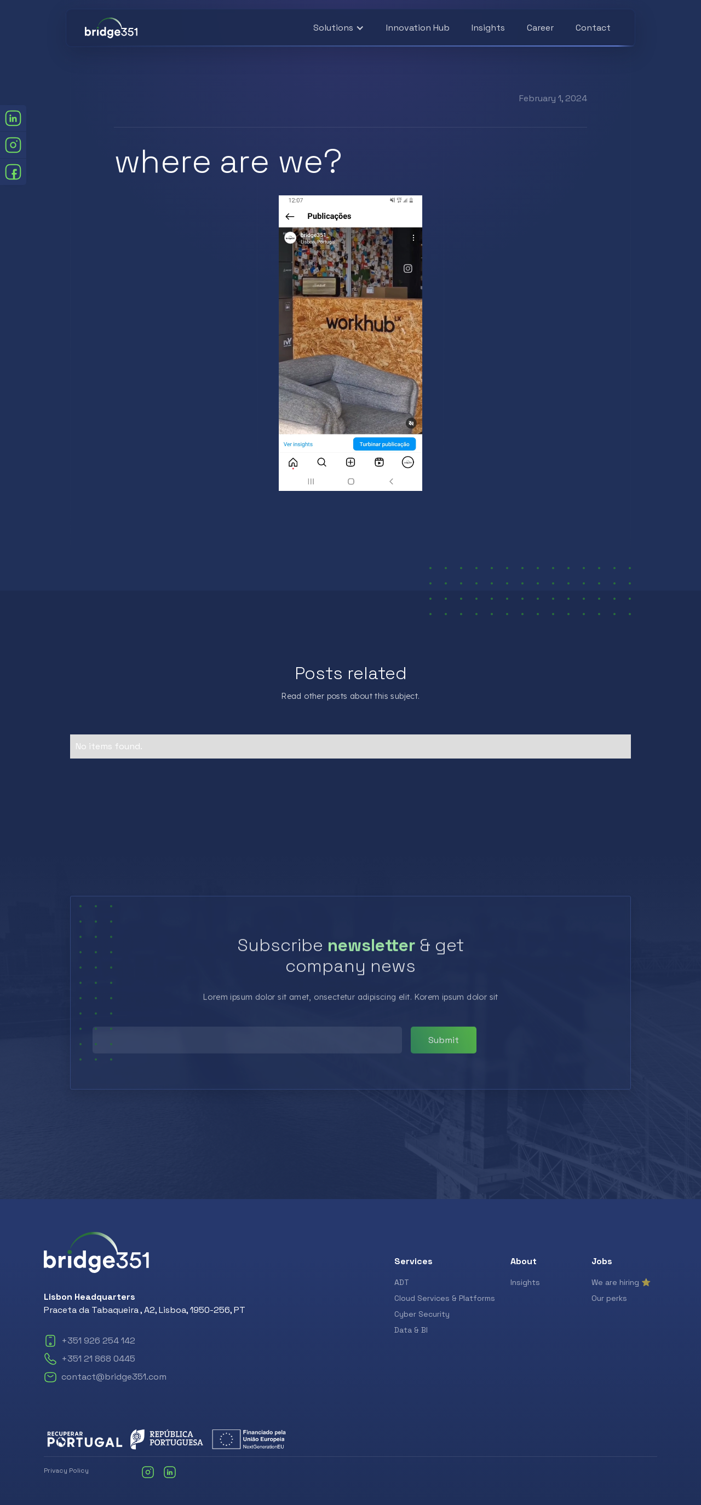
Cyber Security (422, 1314)
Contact (593, 27)
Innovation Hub (418, 27)
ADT (401, 1282)
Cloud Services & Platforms (444, 1298)
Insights (488, 27)
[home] (111, 28)
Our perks (609, 1298)
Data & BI (411, 1330)
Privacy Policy (66, 1470)
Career (540, 27)
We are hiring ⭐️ (621, 1282)
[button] (338, 28)
